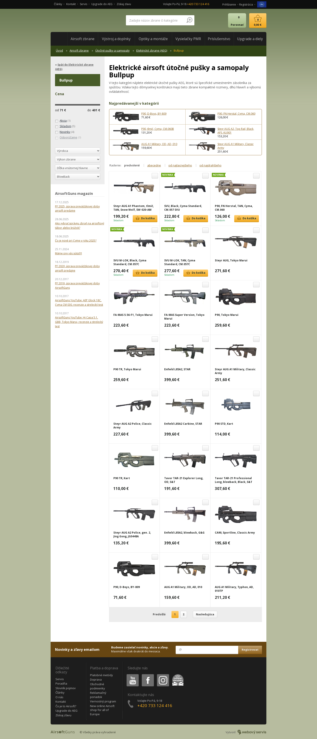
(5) (65, 126)
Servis (83, 4)
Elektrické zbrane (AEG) (151, 50)
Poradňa (61, 683)
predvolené (132, 165)
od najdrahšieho (210, 165)
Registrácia (246, 4)
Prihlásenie (229, 4)
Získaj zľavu (124, 4)
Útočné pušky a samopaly (112, 50)
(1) (62, 121)
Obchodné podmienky (97, 686)
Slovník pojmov (65, 688)
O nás (59, 697)
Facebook (147, 675)
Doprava (96, 679)
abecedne (154, 165)
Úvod (59, 50)
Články (58, 4)
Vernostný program (103, 701)
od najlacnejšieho (180, 165)
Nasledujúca (205, 614)
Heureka (177, 675)
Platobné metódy (101, 675)
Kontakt (71, 4)
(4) (64, 132)
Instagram (162, 675)
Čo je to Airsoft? (65, 706)
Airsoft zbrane (79, 50)
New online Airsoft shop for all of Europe (102, 710)
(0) (68, 137)
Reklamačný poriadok (98, 695)
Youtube (131, 675)
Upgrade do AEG (101, 4)
